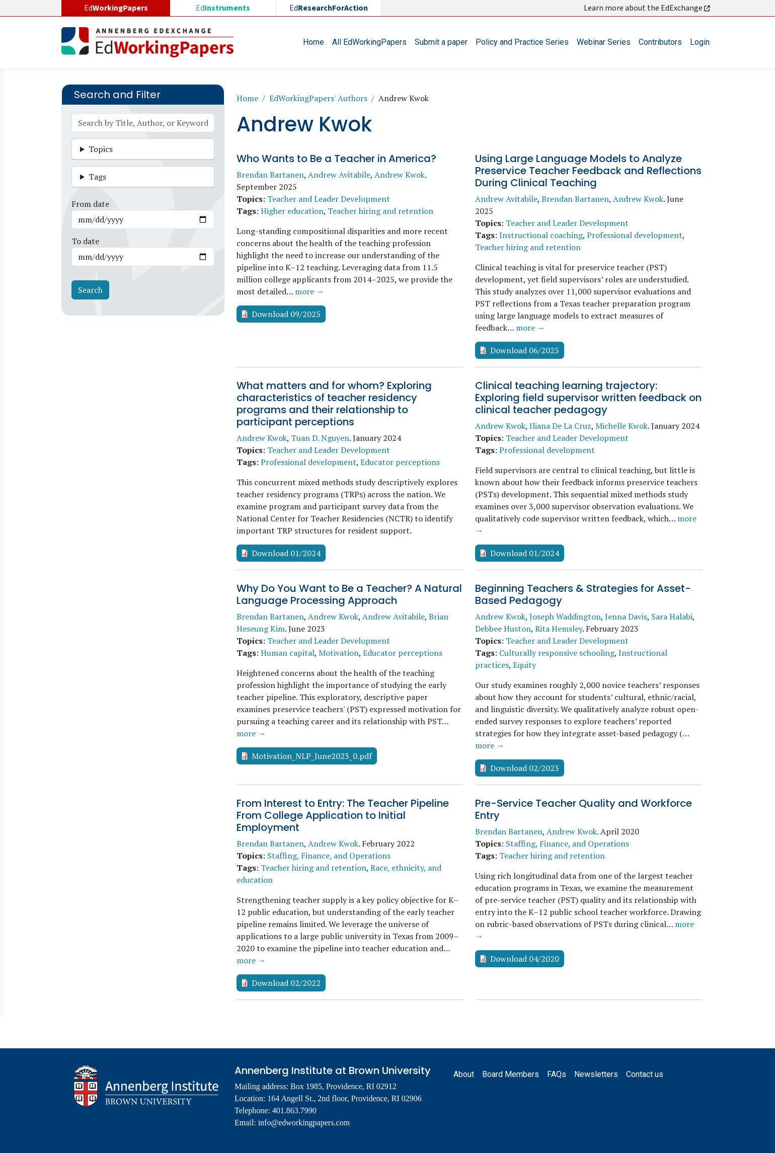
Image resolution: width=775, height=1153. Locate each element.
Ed (223, 8)
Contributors (660, 42)
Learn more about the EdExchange (648, 8)
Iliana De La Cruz (560, 425)
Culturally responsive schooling (556, 652)
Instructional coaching (541, 235)
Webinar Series (604, 42)
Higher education (292, 210)
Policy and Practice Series (522, 42)
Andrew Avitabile (339, 174)
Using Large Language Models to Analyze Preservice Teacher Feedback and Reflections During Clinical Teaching (588, 170)
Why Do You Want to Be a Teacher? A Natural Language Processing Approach (349, 594)
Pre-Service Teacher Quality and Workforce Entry (583, 809)
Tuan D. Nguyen (320, 437)
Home (313, 42)
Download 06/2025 (524, 350)
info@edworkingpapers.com (304, 1122)
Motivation (339, 652)
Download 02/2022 (286, 982)
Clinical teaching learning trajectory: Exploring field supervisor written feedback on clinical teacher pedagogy (588, 397)
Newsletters (596, 1074)
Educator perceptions (400, 462)
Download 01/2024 (286, 553)
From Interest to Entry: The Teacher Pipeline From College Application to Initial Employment (343, 815)
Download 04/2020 (524, 958)
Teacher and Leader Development (328, 198)
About (463, 1074)
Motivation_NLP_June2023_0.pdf (312, 755)
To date (85, 241)
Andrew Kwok (399, 174)
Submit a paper (441, 42)
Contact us (644, 1074)
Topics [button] (101, 149)
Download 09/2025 (286, 314)
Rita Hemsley (558, 628)
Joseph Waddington (565, 616)
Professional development (634, 235)
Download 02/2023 (524, 768)
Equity (524, 664)
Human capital (288, 652)
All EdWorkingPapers (369, 42)
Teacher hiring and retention (380, 210)
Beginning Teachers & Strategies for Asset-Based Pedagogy (583, 594)
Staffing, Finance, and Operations (329, 855)
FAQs (556, 1074)
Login (700, 42)
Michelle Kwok (621, 425)
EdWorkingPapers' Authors (318, 98)
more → (309, 291)
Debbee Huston (503, 628)
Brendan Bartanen (270, 174)
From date (90, 203)
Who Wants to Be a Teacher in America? (336, 158)
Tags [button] (97, 176)
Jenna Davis (626, 616)
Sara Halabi (671, 616)
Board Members (510, 1074)
